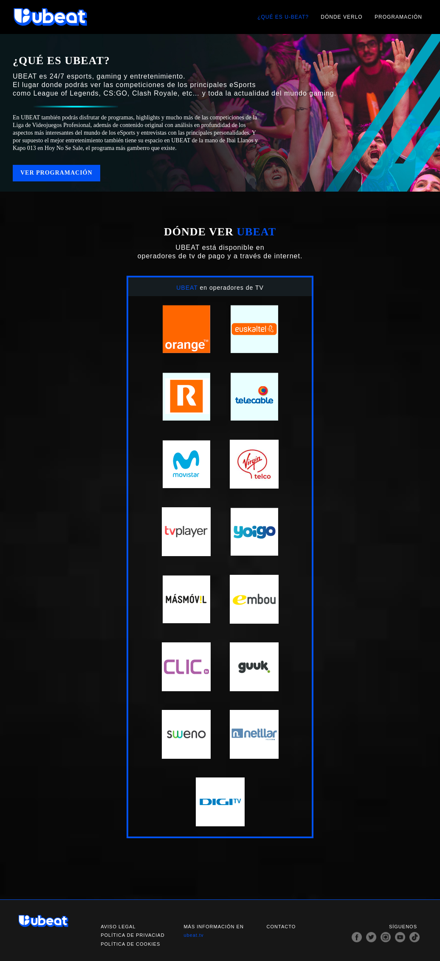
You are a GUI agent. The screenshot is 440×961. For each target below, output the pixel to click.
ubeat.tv (193, 935)
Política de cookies (130, 944)
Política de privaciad (132, 935)
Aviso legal (118, 926)
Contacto (281, 926)
